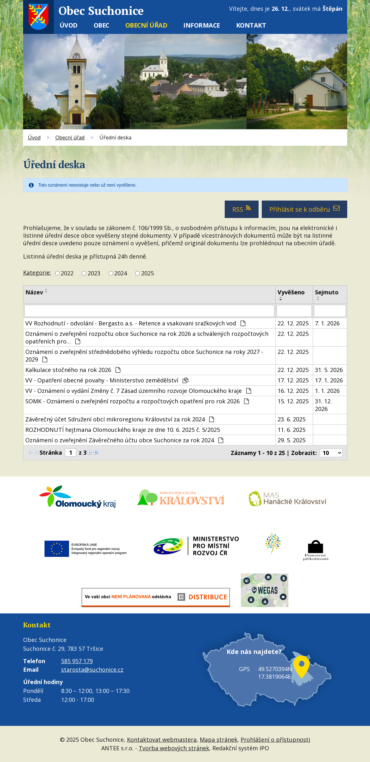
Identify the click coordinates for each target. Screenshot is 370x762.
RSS (241, 209)
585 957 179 (77, 661)
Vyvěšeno (291, 292)
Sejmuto (327, 292)
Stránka (51, 452)
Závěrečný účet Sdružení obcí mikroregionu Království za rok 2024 (119, 419)
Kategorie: (37, 272)
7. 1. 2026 (327, 323)
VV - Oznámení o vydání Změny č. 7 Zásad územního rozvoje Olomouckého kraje (138, 390)
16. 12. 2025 (293, 390)
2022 (67, 273)
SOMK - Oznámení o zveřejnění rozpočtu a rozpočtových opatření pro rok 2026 (137, 401)
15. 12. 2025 (293, 401)
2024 (120, 273)
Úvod (69, 25)
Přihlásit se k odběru (304, 209)
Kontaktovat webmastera (162, 739)
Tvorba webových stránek (174, 748)
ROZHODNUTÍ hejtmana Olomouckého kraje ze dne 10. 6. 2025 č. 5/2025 (122, 429)
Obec (101, 25)
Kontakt (251, 25)
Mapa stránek (218, 739)
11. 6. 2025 (291, 429)
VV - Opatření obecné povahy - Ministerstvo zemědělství (106, 380)
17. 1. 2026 (329, 380)
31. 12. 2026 (323, 405)
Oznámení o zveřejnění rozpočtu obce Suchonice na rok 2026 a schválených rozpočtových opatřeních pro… (146, 337)
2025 (147, 273)
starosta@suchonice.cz (92, 669)
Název (34, 292)
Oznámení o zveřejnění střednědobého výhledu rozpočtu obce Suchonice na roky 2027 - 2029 (144, 355)
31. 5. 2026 (329, 370)
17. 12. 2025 (293, 380)
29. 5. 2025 (291, 440)
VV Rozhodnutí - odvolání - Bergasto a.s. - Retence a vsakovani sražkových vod (135, 323)
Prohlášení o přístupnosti (275, 739)
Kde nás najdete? (251, 655)
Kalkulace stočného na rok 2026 (72, 370)
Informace (201, 25)
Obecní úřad (146, 25)
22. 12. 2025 (293, 323)
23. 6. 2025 (291, 419)
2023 (94, 273)
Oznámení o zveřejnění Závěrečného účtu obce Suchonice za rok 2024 (124, 440)
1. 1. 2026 (327, 390)
